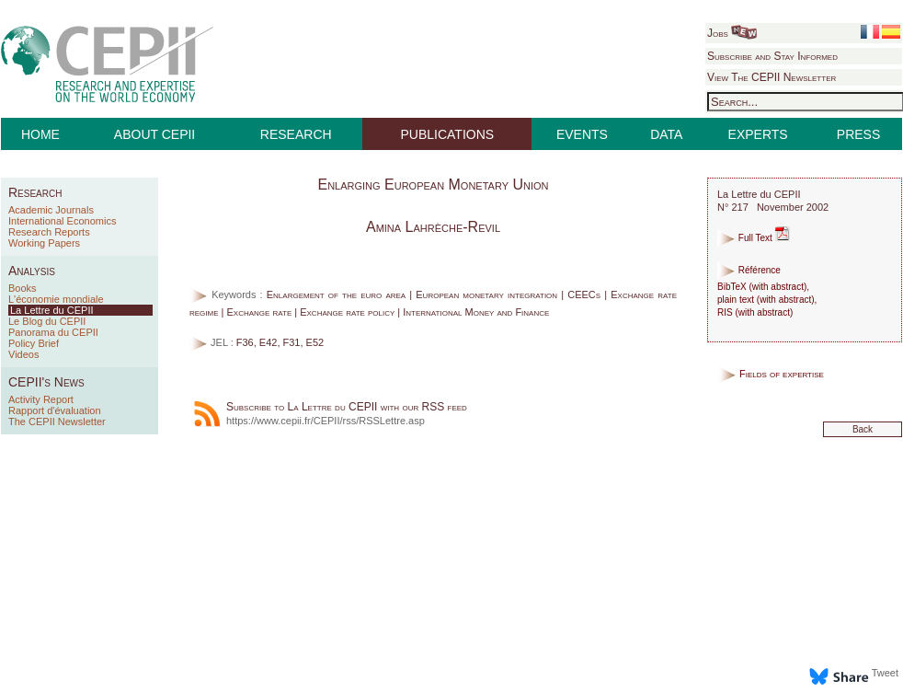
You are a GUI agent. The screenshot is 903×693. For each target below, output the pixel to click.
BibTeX (732, 287)
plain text (735, 300)
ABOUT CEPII (154, 134)
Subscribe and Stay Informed (772, 56)
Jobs (732, 33)
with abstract (778, 287)
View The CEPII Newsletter (771, 77)
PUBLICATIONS (448, 134)
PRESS (858, 134)
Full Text (753, 238)
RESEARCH (296, 134)
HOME (40, 134)
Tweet (885, 672)
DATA (666, 134)
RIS (725, 312)
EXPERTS (758, 134)
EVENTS (582, 134)
